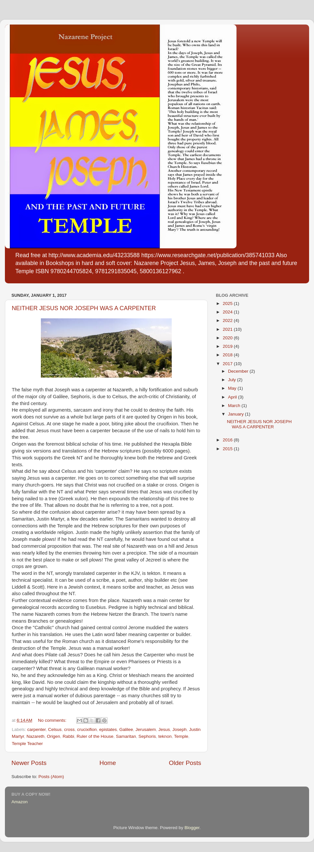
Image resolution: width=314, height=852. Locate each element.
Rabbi (68, 736)
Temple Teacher (27, 743)
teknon (165, 736)
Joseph (179, 729)
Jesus (164, 729)
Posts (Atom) (51, 776)
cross (69, 729)
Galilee (126, 729)
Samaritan (126, 736)
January (236, 414)
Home (107, 762)
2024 (228, 312)
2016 (228, 439)
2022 (228, 320)
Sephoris (147, 736)
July (232, 379)
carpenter (36, 729)
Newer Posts (28, 762)
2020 (228, 337)
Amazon (19, 801)
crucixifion (87, 729)
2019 (228, 346)
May (232, 388)
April (233, 397)
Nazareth (35, 736)
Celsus (54, 729)
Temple (181, 736)
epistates (108, 729)
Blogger (192, 827)
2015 (228, 448)
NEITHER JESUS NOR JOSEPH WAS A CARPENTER (84, 308)
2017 (228, 363)
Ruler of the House (95, 736)
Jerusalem (145, 729)
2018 (228, 354)
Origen (53, 736)
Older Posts (185, 762)
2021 (228, 329)
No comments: (53, 720)
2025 (228, 303)
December (239, 371)
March (234, 405)
